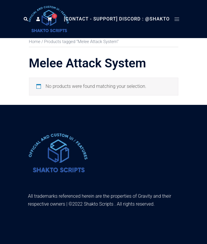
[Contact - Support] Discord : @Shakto (117, 19)
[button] (25, 19)
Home (34, 41)
